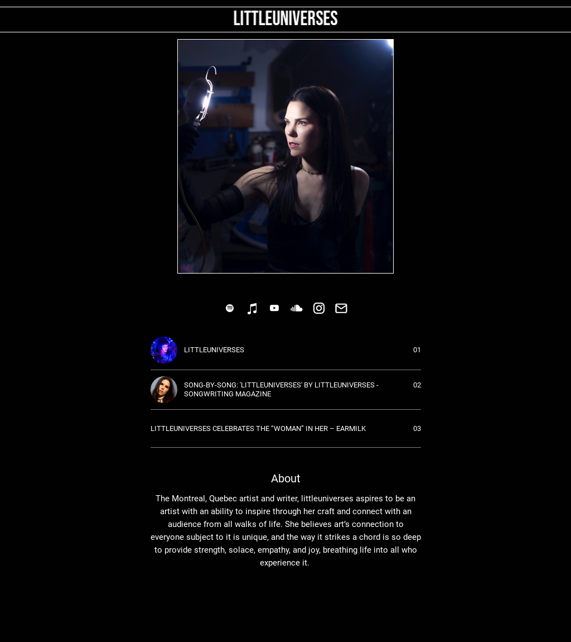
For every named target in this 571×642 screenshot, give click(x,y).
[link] (230, 308)
